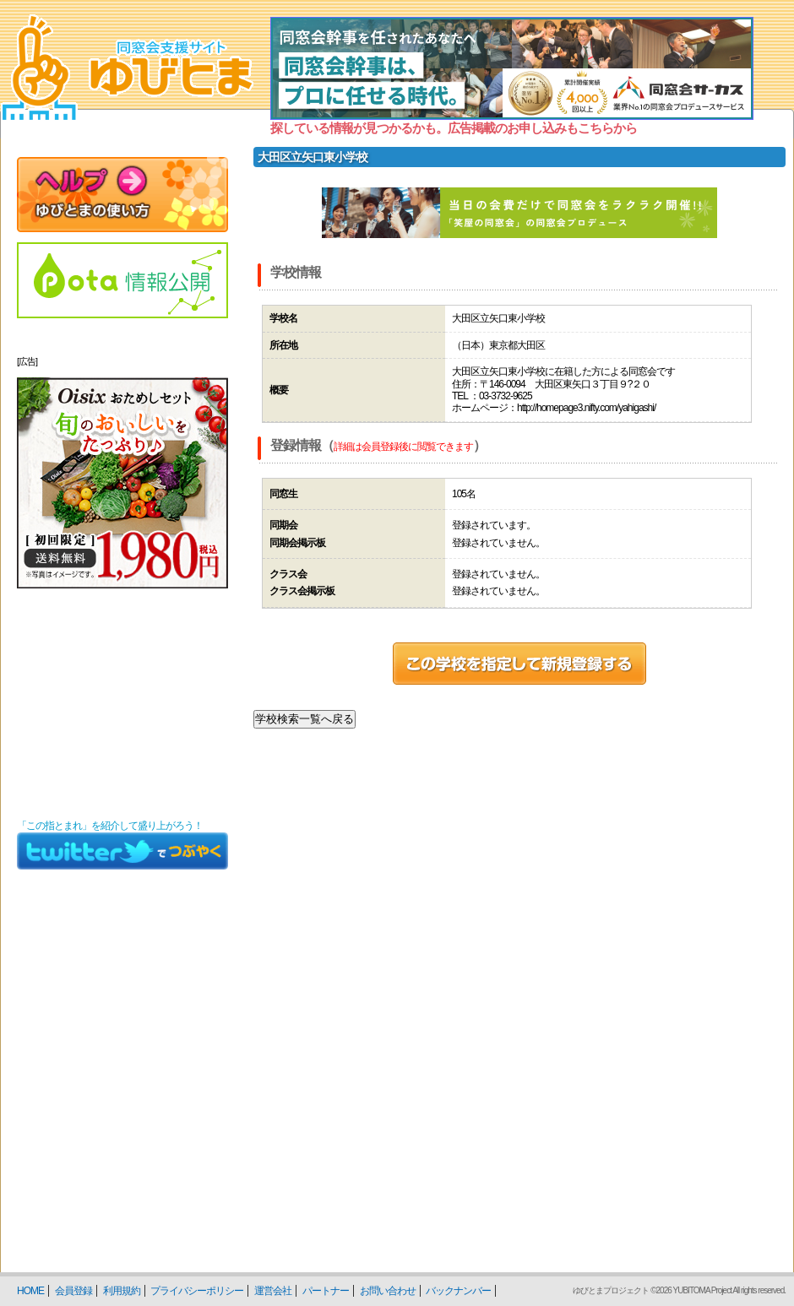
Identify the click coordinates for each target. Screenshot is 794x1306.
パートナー (325, 1291)
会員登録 (73, 1291)
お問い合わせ (388, 1291)
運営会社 (272, 1291)
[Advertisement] (122, 704)
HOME (30, 1291)
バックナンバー (458, 1291)
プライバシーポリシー (196, 1291)
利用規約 (121, 1291)
